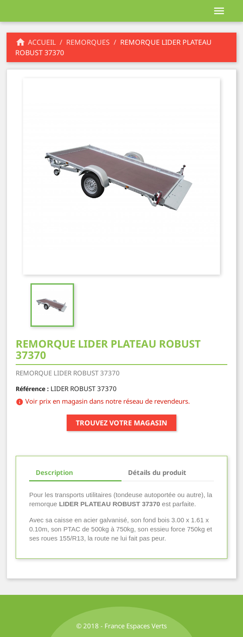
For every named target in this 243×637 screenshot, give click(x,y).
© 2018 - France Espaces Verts (121, 625)
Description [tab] (54, 472)
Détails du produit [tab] (157, 472)
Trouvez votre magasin (121, 423)
